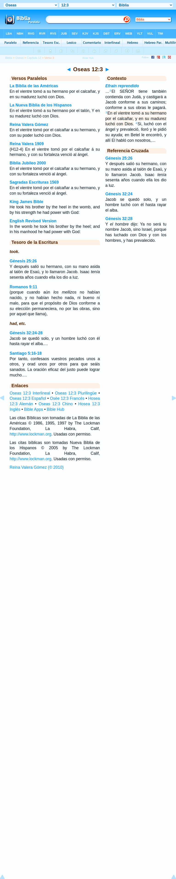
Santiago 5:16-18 (26, 353)
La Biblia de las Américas (34, 86)
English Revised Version (33, 221)
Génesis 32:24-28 (26, 333)
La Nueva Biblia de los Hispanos (41, 105)
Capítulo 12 (34, 58)
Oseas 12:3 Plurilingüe (76, 393)
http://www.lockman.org (30, 434)
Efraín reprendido (122, 86)
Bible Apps (33, 409)
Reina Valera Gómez (29, 124)
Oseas (19, 58)
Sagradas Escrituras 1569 (34, 182)
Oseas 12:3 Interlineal (30, 393)
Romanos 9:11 (23, 287)
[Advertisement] (88, 507)
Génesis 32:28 (118, 218)
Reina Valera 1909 (27, 144)
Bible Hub (55, 409)
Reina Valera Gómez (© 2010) (37, 467)
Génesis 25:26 (23, 261)
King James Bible (26, 201)
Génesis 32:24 (118, 194)
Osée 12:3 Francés (67, 398)
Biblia (8, 58)
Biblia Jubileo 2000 (28, 163)
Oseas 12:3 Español (28, 398)
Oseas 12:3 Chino (55, 404)
